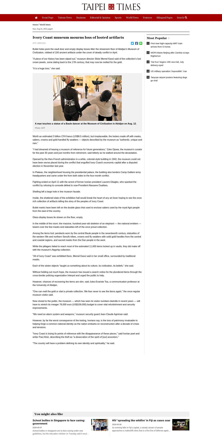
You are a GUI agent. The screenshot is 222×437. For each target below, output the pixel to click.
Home (35, 25)
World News (45, 25)
